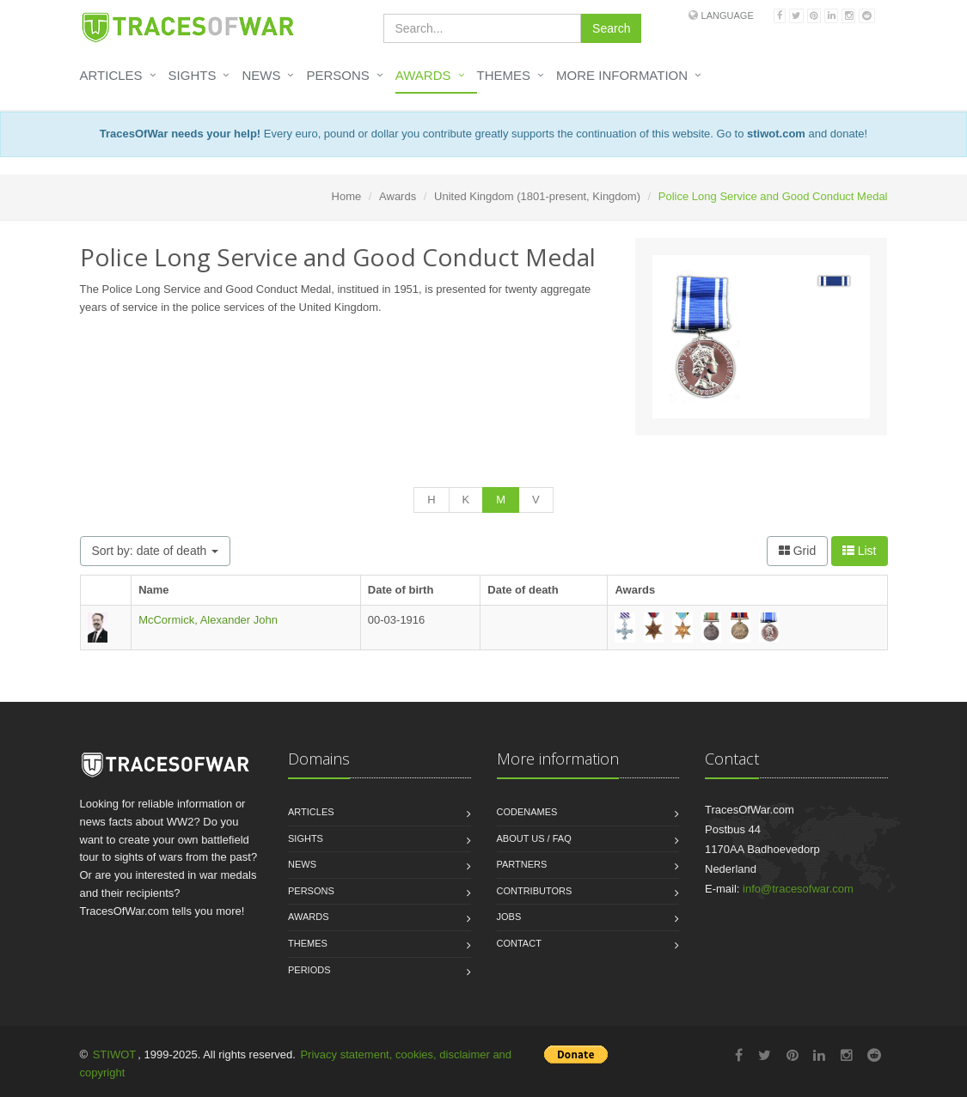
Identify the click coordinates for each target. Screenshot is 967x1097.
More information (622, 75)
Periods (309, 970)
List (859, 551)
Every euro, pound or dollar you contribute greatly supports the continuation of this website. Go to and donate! (483, 133)
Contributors (534, 891)
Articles (111, 75)
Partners (522, 864)
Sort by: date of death (155, 551)
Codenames (527, 812)
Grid (797, 551)
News (261, 75)
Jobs (509, 916)
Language (727, 15)
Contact (519, 943)
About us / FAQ (534, 838)
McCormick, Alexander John (208, 619)
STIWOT (115, 1054)
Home (347, 196)
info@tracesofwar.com (798, 888)
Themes (504, 75)
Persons (337, 75)
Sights (192, 75)
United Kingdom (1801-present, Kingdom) (537, 196)
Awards (423, 75)
